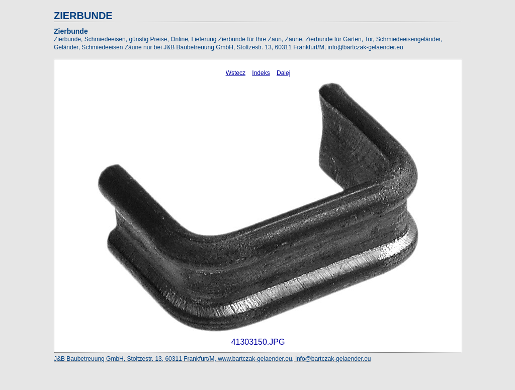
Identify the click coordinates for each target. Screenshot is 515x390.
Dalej (283, 72)
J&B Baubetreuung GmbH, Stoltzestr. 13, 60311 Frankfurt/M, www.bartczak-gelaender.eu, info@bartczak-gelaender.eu (212, 358)
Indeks (261, 72)
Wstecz (235, 72)
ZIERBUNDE (83, 15)
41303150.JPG (258, 342)
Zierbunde (71, 31)
